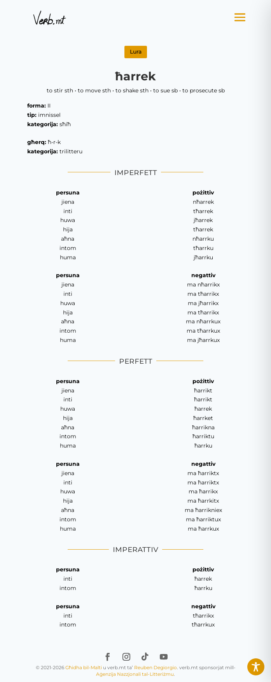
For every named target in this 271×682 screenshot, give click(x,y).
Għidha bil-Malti (83, 667)
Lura (136, 51)
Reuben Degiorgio (155, 667)
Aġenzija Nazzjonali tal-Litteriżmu (135, 674)
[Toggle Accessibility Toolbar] (256, 667)
